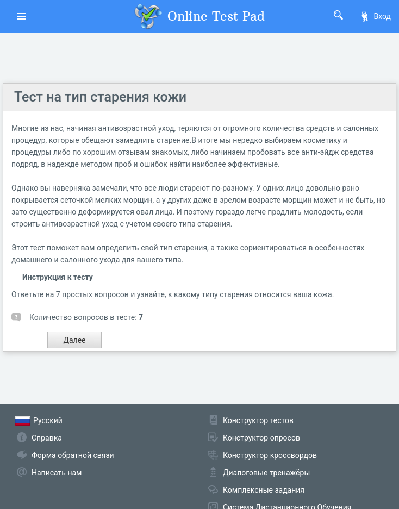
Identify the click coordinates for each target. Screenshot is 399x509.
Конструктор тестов (258, 420)
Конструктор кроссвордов (270, 455)
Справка (47, 437)
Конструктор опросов (261, 437)
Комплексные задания (263, 490)
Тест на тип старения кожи (100, 97)
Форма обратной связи (73, 455)
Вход (375, 16)
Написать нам (57, 472)
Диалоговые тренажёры (266, 472)
